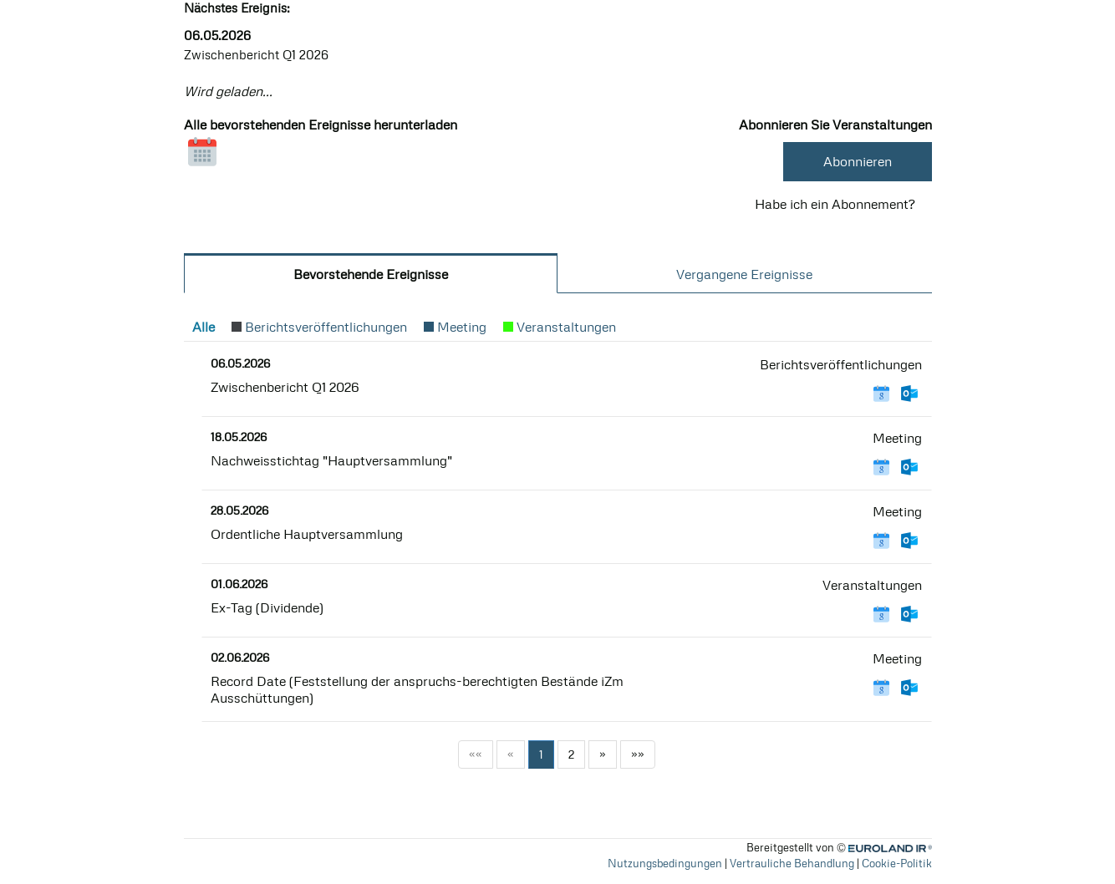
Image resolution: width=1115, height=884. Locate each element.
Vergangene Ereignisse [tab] (744, 274)
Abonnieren (857, 161)
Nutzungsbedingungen (665, 863)
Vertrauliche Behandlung (792, 863)
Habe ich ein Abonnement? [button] (835, 204)
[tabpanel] (558, 550)
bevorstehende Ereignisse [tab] (370, 274)
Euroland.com (898, 847)
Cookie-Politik (897, 863)
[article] (558, 380)
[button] (203, 326)
